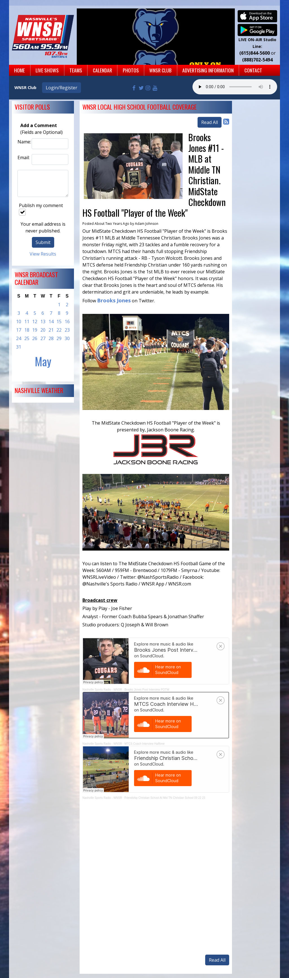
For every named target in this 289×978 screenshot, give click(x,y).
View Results (43, 254)
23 (67, 330)
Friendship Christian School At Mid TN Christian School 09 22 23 (164, 797)
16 (67, 321)
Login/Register (61, 88)
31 (18, 347)
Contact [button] (253, 70)
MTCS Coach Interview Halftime (144, 743)
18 (26, 330)
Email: (23, 157)
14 (51, 321)
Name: (23, 142)
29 (59, 338)
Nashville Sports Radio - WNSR (102, 689)
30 (67, 338)
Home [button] (19, 70)
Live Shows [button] (47, 70)
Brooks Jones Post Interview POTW (146, 689)
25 (26, 338)
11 (26, 321)
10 (18, 321)
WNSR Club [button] (160, 70)
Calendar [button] (102, 70)
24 (18, 338)
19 (34, 330)
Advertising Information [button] (208, 70)
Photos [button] (131, 70)
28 (51, 338)
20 (42, 330)
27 (42, 338)
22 (59, 330)
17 (18, 330)
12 (34, 321)
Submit (43, 242)
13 (42, 321)
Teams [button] (75, 70)
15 (59, 321)
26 (34, 338)
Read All (209, 122)
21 (51, 330)
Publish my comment (41, 209)
